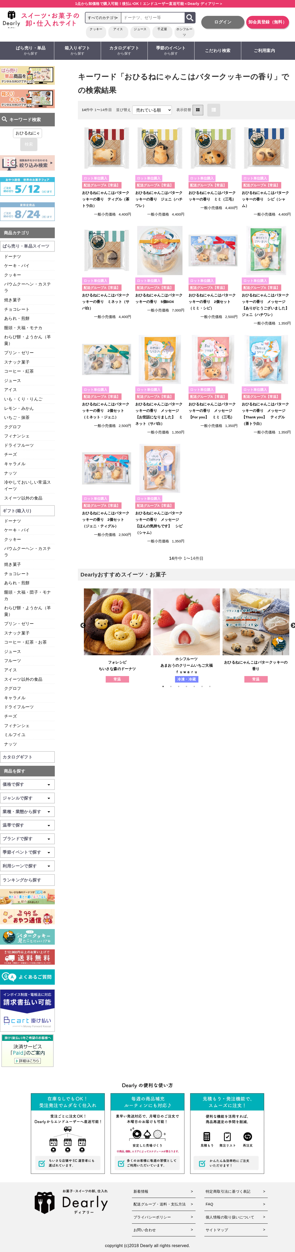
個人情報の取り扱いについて (230, 1217)
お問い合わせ (144, 1230)
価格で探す (13, 784)
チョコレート (17, 309)
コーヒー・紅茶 (19, 371)
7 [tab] (212, 686)
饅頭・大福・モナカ (23, 328)
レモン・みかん (19, 408)
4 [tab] (189, 686)
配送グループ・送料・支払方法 (159, 1204)
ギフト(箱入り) (17, 511)
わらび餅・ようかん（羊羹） (27, 340)
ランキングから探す (22, 880)
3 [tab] (181, 686)
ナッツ (10, 473)
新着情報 (141, 1191)
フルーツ (12, 660)
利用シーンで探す (20, 866)
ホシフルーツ (184, 32)
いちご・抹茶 (17, 417)
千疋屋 (162, 29)
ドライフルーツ (19, 445)
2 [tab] (173, 686)
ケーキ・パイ (17, 265)
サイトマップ (217, 1230)
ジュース (140, 29)
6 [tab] (204, 686)
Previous (82, 625)
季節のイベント (171, 51)
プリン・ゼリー (19, 353)
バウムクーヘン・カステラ (27, 287)
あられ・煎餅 (17, 318)
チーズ (10, 454)
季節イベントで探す (22, 852)
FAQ (209, 1204)
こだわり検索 (217, 50)
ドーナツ (12, 256)
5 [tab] (196, 686)
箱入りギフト (77, 51)
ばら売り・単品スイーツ (26, 246)
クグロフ (12, 427)
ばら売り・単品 (30, 51)
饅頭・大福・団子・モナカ (27, 595)
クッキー (96, 29)
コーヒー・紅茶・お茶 (25, 642)
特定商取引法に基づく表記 (228, 1191)
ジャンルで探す (17, 798)
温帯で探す (13, 825)
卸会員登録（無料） (268, 22)
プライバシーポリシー (152, 1217)
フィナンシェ (17, 436)
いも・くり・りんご (23, 399)
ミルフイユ (14, 734)
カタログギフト (124, 51)
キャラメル (14, 464)
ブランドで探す (17, 838)
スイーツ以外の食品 (23, 498)
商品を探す (14, 771)
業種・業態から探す (22, 811)
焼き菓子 (12, 300)
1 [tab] (165, 686)
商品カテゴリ (16, 233)
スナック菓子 (17, 362)
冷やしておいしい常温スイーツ (27, 485)
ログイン (222, 22)
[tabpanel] (117, 635)
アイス (118, 29)
